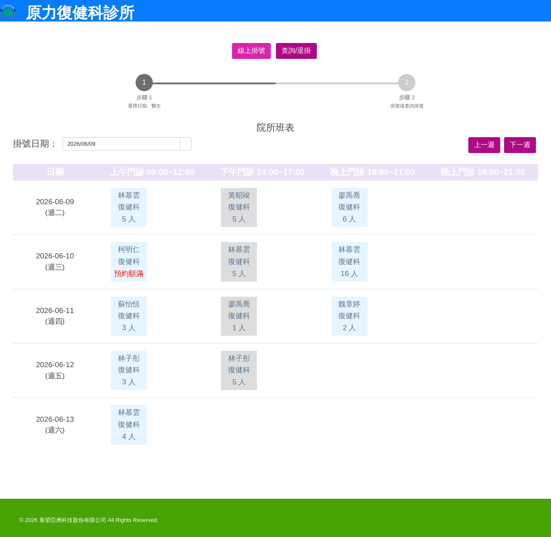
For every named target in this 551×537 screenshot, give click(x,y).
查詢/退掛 (296, 50)
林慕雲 (129, 207)
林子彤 (129, 370)
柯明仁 (128, 261)
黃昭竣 (239, 207)
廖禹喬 (349, 207)
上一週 (484, 144)
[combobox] (121, 144)
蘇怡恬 (129, 316)
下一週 (520, 144)
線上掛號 (251, 50)
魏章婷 (349, 316)
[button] (185, 144)
